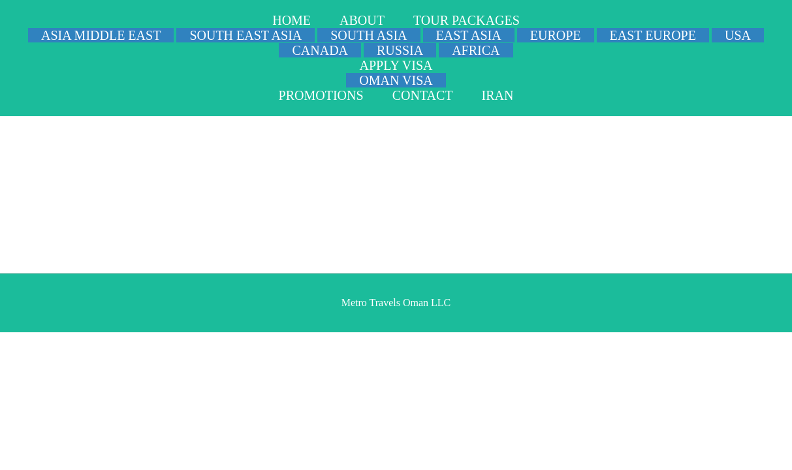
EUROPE (555, 35)
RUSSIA (400, 50)
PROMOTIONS (321, 95)
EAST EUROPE (653, 35)
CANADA (320, 50)
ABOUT (362, 20)
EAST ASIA (468, 35)
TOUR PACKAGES (466, 20)
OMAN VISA (395, 80)
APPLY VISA (396, 65)
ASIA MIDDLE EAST (101, 35)
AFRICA (475, 50)
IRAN (497, 95)
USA (738, 35)
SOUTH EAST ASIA (245, 35)
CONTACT (422, 95)
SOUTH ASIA (368, 35)
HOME (291, 20)
